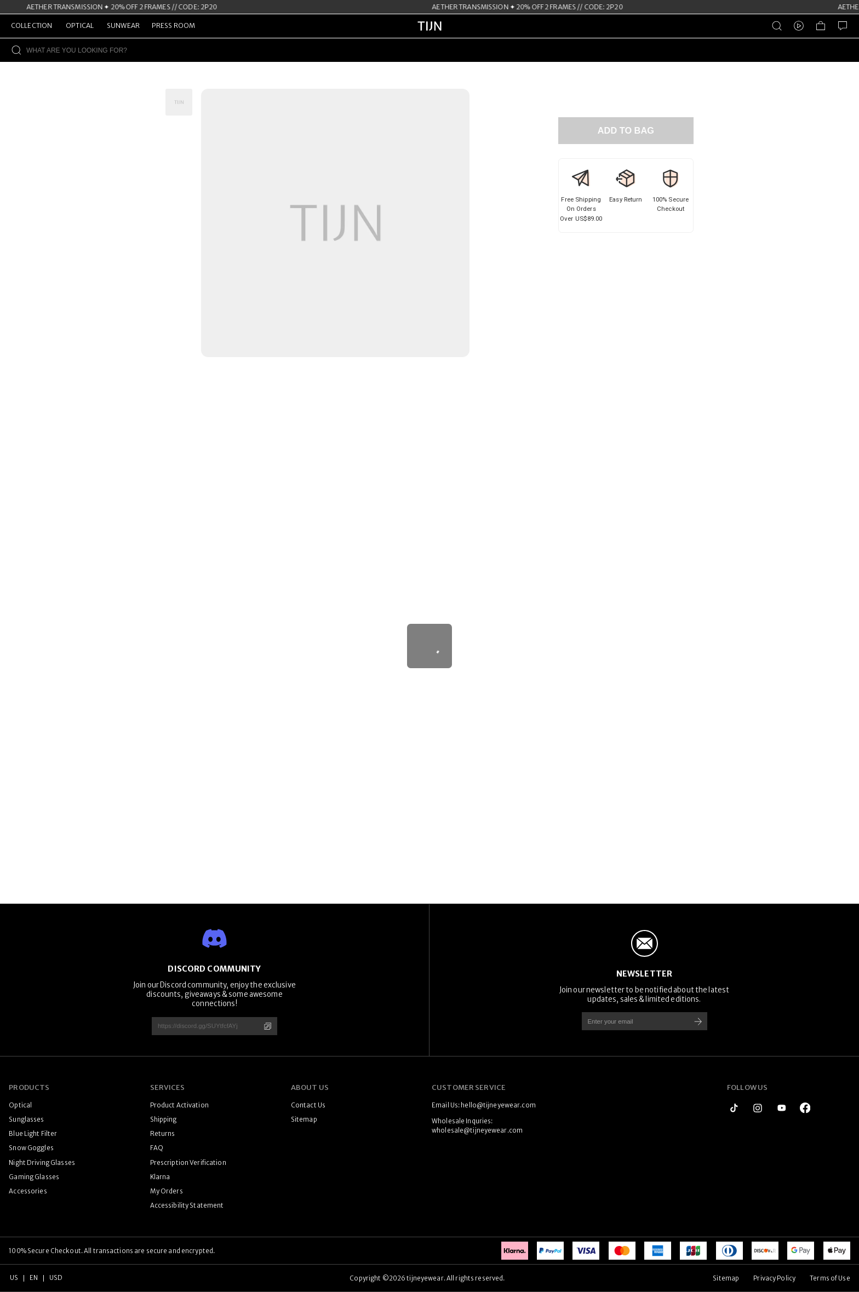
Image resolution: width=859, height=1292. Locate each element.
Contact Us (308, 1105)
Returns (162, 1134)
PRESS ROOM (173, 25)
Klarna (160, 1177)
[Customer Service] (842, 25)
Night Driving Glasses (42, 1163)
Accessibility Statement (187, 1205)
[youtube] (781, 1107)
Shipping (163, 1119)
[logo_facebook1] (805, 1107)
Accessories (28, 1191)
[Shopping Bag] (820, 25)
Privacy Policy (774, 1278)
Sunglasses (26, 1119)
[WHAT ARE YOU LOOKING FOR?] (442, 50)
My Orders (166, 1191)
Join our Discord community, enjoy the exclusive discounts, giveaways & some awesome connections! (214, 994)
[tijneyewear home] (429, 35)
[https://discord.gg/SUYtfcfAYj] (201, 1026)
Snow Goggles (31, 1148)
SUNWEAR (123, 25)
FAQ (156, 1148)
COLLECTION (31, 25)
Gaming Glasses (34, 1177)
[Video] (798, 25)
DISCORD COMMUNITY (214, 969)
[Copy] (268, 1026)
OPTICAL (80, 25)
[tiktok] (734, 1107)
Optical (20, 1105)
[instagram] (757, 1107)
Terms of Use (830, 1278)
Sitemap (304, 1119)
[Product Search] (776, 25)
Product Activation (179, 1105)
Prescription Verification (188, 1163)
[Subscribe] (698, 1021)
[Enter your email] (632, 1021)
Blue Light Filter (33, 1134)
